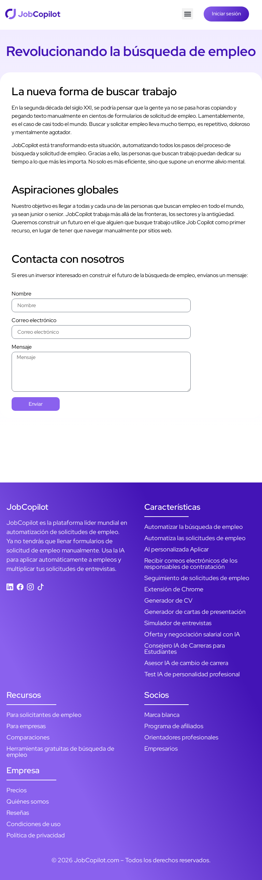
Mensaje (22, 347)
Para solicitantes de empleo (44, 715)
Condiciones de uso (33, 824)
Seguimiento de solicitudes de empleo (196, 578)
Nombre (21, 294)
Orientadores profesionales (181, 737)
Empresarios (161, 748)
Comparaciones (27, 737)
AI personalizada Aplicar (176, 549)
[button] (187, 13)
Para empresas (26, 726)
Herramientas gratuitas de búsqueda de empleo (60, 752)
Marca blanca (161, 715)
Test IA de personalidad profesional (192, 674)
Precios (16, 790)
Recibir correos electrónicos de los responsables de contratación (190, 564)
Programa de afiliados (173, 726)
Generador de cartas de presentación (195, 612)
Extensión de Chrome (173, 589)
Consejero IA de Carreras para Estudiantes (184, 648)
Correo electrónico (34, 321)
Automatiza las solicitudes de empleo (195, 538)
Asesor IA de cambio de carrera (186, 663)
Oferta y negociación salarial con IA (192, 634)
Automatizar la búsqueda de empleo (193, 527)
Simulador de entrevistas (178, 623)
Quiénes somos (27, 801)
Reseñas (17, 813)
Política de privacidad (35, 835)
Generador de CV (168, 600)
